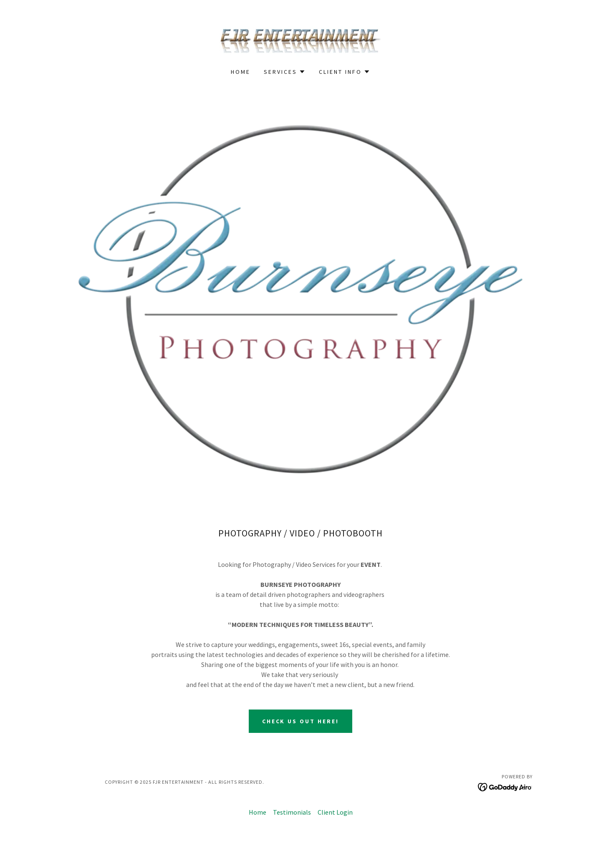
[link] (300, 39)
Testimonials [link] (292, 812)
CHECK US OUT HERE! (300, 721)
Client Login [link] (335, 812)
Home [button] (257, 812)
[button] (285, 72)
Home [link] (240, 71)
